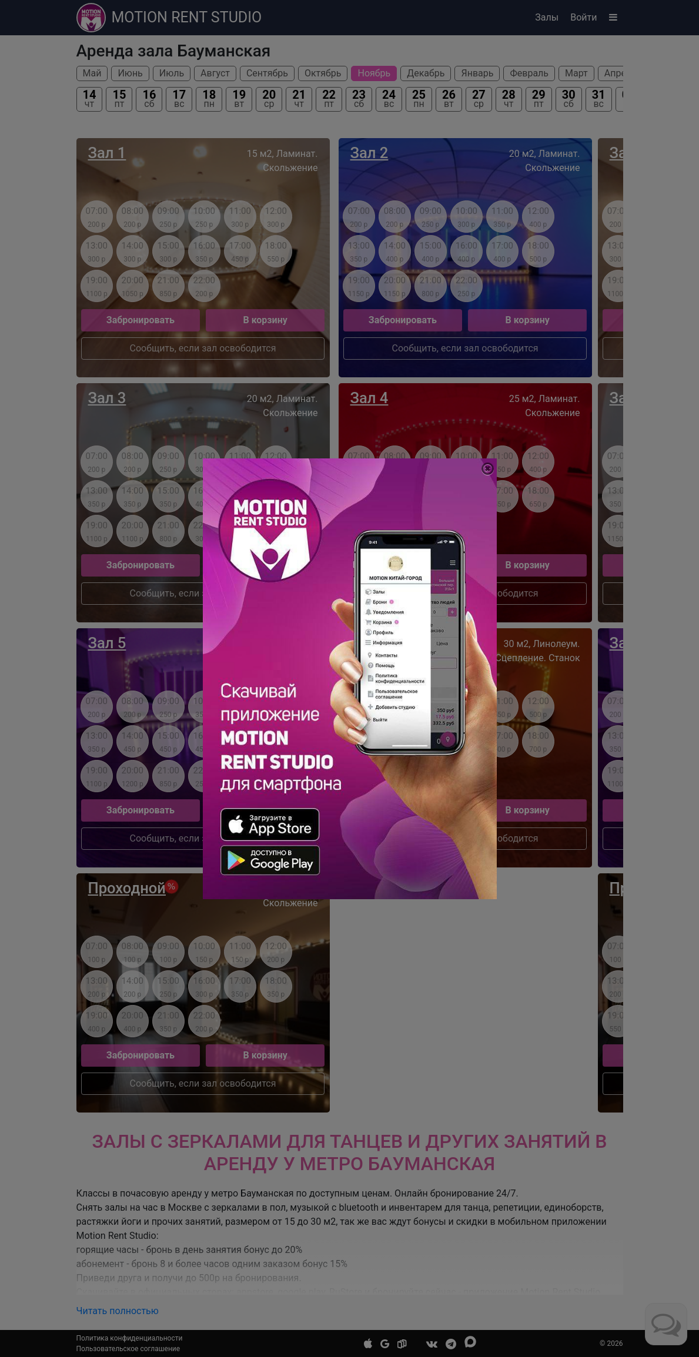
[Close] (487, 468)
